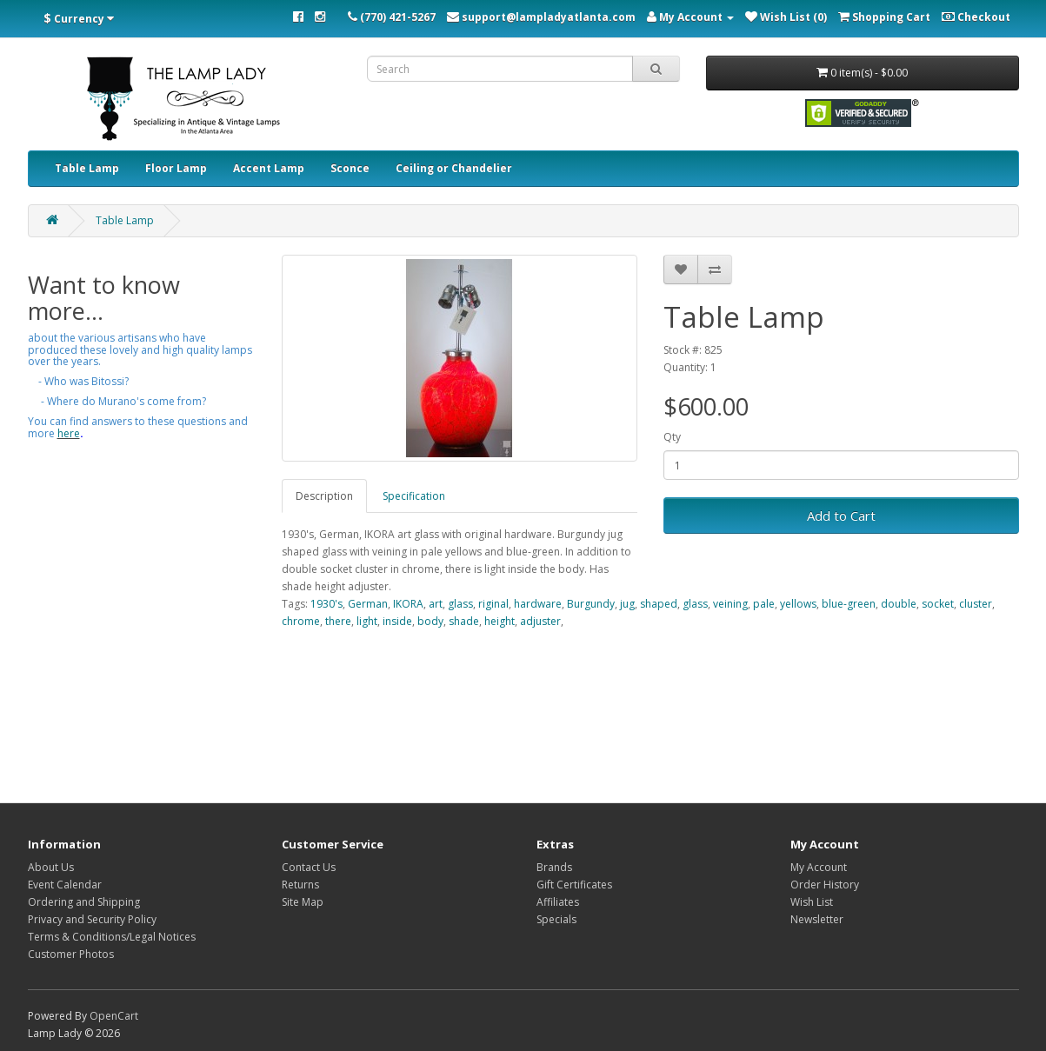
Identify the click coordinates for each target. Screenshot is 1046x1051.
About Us (51, 867)
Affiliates (557, 902)
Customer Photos (71, 954)
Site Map (302, 902)
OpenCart (114, 1015)
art (436, 603)
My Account (818, 867)
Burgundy (591, 603)
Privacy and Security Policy (92, 919)
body (430, 621)
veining (730, 603)
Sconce (350, 168)
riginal (493, 603)
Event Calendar (65, 884)
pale (764, 603)
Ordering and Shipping (84, 902)
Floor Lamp (176, 168)
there (338, 621)
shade (464, 621)
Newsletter (816, 919)
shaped (658, 603)
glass (460, 603)
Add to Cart (841, 515)
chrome (301, 621)
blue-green (849, 603)
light (366, 621)
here (68, 433)
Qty (672, 436)
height (499, 621)
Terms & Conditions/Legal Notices (112, 936)
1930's (326, 603)
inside (397, 621)
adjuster (540, 621)
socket (938, 603)
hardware (538, 603)
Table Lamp (87, 168)
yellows (798, 603)
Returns (300, 884)
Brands (554, 867)
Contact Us (309, 867)
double (898, 603)
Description (324, 496)
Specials (556, 919)
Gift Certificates (574, 884)
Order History (824, 884)
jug (627, 603)
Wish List (811, 902)
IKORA (408, 603)
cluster (975, 603)
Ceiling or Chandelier (454, 168)
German (368, 603)
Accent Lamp (268, 168)
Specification (414, 496)
